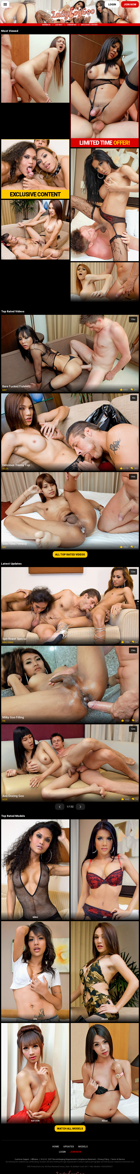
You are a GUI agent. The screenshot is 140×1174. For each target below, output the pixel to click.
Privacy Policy (103, 1159)
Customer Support (22, 1159)
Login (112, 4)
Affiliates (34, 1159)
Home (55, 1146)
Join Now (75, 1152)
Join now (130, 4)
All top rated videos (70, 554)
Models (83, 1146)
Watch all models (70, 1128)
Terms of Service (118, 1159)
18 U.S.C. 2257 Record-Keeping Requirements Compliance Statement (68, 1159)
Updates (68, 1146)
